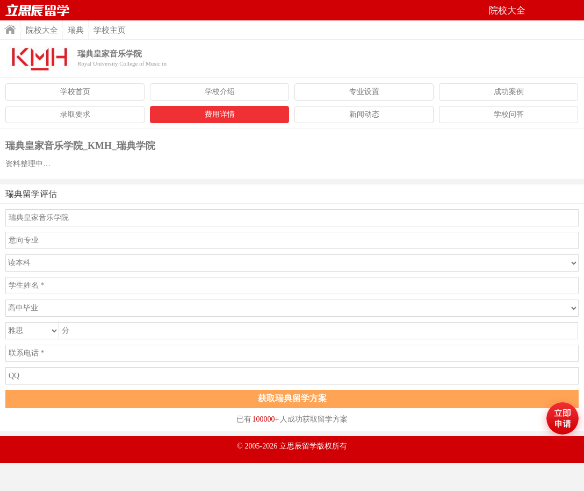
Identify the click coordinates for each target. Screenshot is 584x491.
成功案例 (509, 92)
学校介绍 (220, 92)
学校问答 (509, 114)
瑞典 (76, 30)
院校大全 (42, 30)
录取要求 (75, 114)
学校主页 (109, 30)
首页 (37, 10)
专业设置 (364, 92)
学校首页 (75, 92)
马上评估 (562, 418)
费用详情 (220, 114)
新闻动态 (364, 114)
